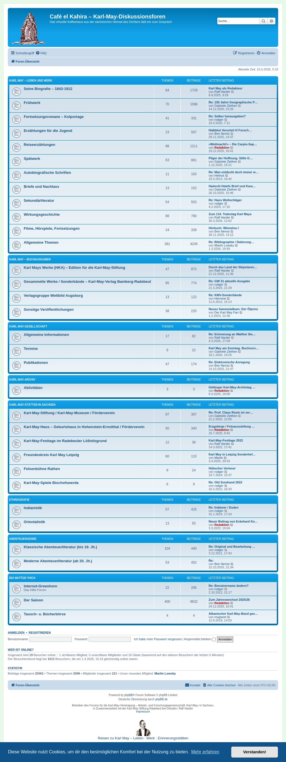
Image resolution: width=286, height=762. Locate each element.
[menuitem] (41, 53)
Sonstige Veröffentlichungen (49, 309)
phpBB (128, 695)
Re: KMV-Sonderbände (225, 295)
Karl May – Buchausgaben (30, 259)
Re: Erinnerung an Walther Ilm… (232, 334)
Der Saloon (33, 600)
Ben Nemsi (222, 133)
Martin (218, 457)
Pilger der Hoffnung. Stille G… (231, 158)
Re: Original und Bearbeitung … (232, 546)
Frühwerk (32, 103)
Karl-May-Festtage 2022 (226, 440)
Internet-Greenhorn (40, 586)
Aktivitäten (33, 388)
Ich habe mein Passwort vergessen (158, 639)
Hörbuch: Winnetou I (224, 228)
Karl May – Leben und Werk (30, 80)
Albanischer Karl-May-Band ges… (233, 613)
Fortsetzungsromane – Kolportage (54, 117)
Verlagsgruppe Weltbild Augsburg (53, 295)
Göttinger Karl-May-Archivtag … (232, 387)
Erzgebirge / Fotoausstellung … (232, 426)
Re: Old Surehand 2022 (225, 482)
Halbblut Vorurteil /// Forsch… (230, 130)
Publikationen (36, 362)
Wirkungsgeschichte (42, 214)
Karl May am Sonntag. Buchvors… (234, 348)
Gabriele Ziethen (225, 105)
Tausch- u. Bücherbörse (45, 614)
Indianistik (33, 508)
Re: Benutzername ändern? (229, 585)
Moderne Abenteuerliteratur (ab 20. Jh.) (58, 561)
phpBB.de (161, 699)
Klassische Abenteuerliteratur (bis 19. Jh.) (60, 547)
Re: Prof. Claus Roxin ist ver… (231, 412)
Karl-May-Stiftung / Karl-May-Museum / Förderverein (69, 413)
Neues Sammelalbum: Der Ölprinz (233, 309)
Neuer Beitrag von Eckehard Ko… (233, 521)
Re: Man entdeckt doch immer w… (234, 172)
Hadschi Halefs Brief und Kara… (232, 186)
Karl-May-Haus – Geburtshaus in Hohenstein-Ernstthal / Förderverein (84, 427)
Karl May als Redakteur (225, 88)
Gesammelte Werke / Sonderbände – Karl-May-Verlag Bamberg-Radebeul (87, 281)
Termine (31, 348)
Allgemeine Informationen (46, 335)
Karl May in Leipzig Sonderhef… (232, 454)
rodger (218, 119)
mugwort (220, 617)
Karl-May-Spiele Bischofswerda (51, 483)
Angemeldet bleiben (200, 639)
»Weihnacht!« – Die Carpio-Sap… (233, 144)
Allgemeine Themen (41, 242)
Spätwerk (32, 158)
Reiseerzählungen (39, 145)
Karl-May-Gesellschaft (28, 326)
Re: (211, 560)
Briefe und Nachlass (41, 186)
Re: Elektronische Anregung (229, 362)
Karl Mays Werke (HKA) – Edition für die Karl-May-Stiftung (74, 267)
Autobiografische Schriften (47, 172)
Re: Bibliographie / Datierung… (231, 242)
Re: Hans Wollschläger (225, 200)
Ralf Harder (222, 91)
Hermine (220, 298)
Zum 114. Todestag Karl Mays (230, 214)
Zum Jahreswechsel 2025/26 (229, 599)
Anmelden (16, 632)
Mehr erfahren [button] (205, 751)
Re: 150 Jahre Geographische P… (233, 102)
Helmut (219, 175)
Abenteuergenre (23, 538)
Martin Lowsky (224, 245)
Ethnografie (19, 499)
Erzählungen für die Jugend (48, 131)
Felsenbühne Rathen (42, 469)
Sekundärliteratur (39, 200)
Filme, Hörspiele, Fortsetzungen (52, 228)
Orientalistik (34, 522)
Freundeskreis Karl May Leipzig (51, 455)
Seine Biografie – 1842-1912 (48, 89)
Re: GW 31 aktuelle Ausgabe (229, 281)
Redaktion (221, 147)
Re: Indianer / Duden (224, 507)
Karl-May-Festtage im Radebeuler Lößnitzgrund (65, 441)
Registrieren (40, 632)
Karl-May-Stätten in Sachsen (32, 404)
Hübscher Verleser (222, 468)
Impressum (143, 711)
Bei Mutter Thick (22, 578)
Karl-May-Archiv (22, 379)
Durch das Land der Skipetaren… (233, 267)
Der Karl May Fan (226, 312)
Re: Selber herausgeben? (227, 116)
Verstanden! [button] (254, 752)
